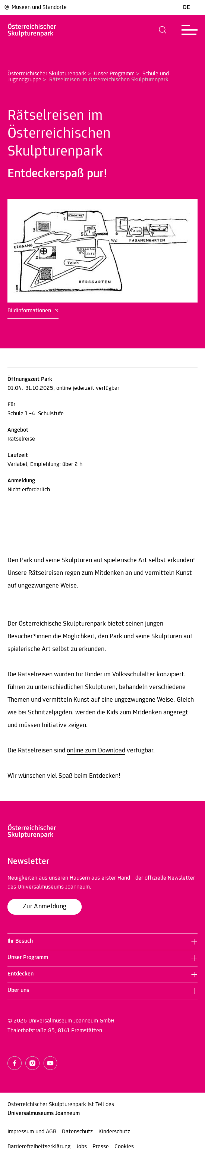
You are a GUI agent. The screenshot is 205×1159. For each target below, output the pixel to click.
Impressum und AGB (31, 1132)
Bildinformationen (33, 311)
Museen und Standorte (35, 7)
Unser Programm (114, 74)
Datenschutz (77, 1132)
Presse (100, 1147)
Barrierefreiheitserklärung (38, 1147)
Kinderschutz (114, 1132)
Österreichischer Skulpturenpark (46, 74)
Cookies (124, 1147)
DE (186, 7)
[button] (163, 30)
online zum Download (96, 750)
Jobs (81, 1147)
